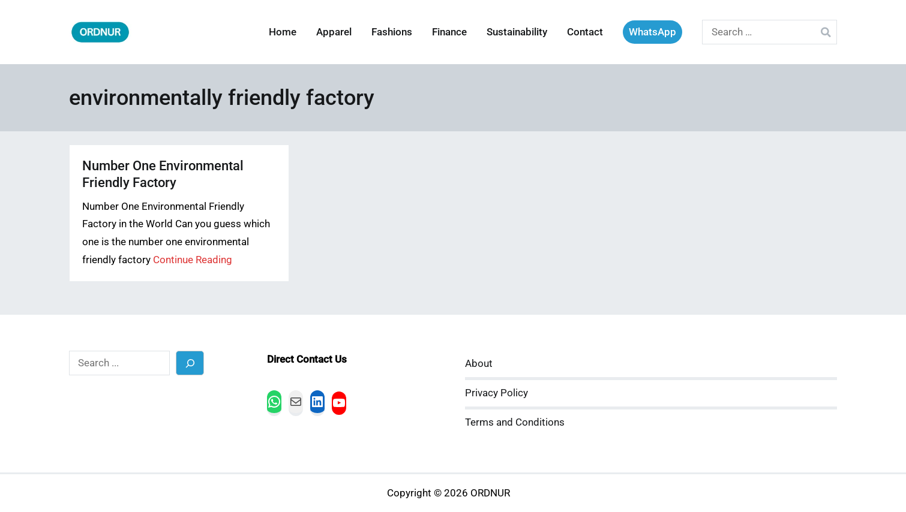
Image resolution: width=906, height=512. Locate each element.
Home (282, 32)
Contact (585, 32)
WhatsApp (652, 32)
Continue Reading (192, 260)
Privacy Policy (496, 393)
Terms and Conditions (515, 422)
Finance (449, 32)
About (479, 363)
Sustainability (517, 32)
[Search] (190, 363)
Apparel (334, 32)
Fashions (391, 32)
